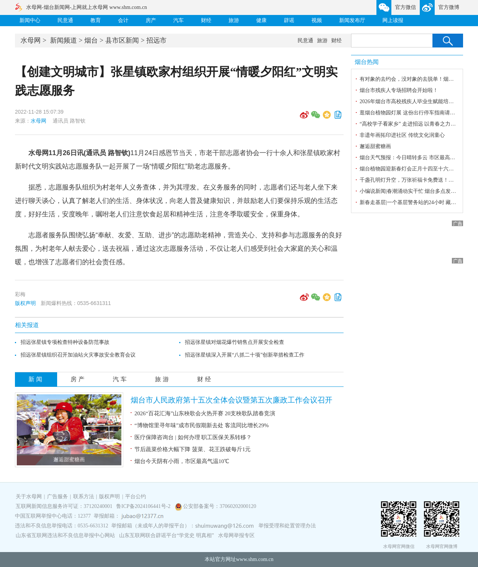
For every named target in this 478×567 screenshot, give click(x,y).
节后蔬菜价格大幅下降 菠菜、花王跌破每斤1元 (192, 449)
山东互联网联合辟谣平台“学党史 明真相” (166, 535)
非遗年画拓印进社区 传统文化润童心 (402, 135)
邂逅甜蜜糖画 (69, 459)
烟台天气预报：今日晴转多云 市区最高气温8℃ (414, 157)
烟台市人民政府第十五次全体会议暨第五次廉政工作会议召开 (231, 400)
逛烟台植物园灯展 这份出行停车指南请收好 (410, 112)
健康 (261, 20)
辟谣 (289, 20)
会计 (123, 20)
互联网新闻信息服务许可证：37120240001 (64, 506)
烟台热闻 (367, 62)
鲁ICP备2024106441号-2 (144, 506)
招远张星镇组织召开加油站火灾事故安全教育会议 (78, 355)
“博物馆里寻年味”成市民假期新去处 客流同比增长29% (201, 425)
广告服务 (57, 496)
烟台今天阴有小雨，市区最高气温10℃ (181, 461)
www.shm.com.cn (255, 559)
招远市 (156, 40)
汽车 (178, 20)
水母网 (31, 40)
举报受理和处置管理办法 (287, 526)
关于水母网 (29, 496)
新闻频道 (63, 40)
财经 (206, 20)
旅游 (234, 20)
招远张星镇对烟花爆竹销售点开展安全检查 (234, 342)
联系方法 (83, 496)
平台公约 (135, 496)
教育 (95, 20)
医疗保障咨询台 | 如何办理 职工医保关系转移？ (193, 437)
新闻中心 (29, 20)
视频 (316, 20)
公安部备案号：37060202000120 (219, 506)
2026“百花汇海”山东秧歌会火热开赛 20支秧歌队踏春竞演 (204, 413)
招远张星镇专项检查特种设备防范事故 (65, 342)
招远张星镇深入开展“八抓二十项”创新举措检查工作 (244, 355)
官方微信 (405, 7)
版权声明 (25, 303)
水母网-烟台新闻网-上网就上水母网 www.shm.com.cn (86, 7)
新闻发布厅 (352, 20)
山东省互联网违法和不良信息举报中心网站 (65, 535)
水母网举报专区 (236, 535)
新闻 (36, 379)
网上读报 (392, 20)
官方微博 (448, 7)
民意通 (65, 20)
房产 (151, 20)
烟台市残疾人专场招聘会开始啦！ (399, 90)
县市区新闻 (122, 40)
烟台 (91, 40)
